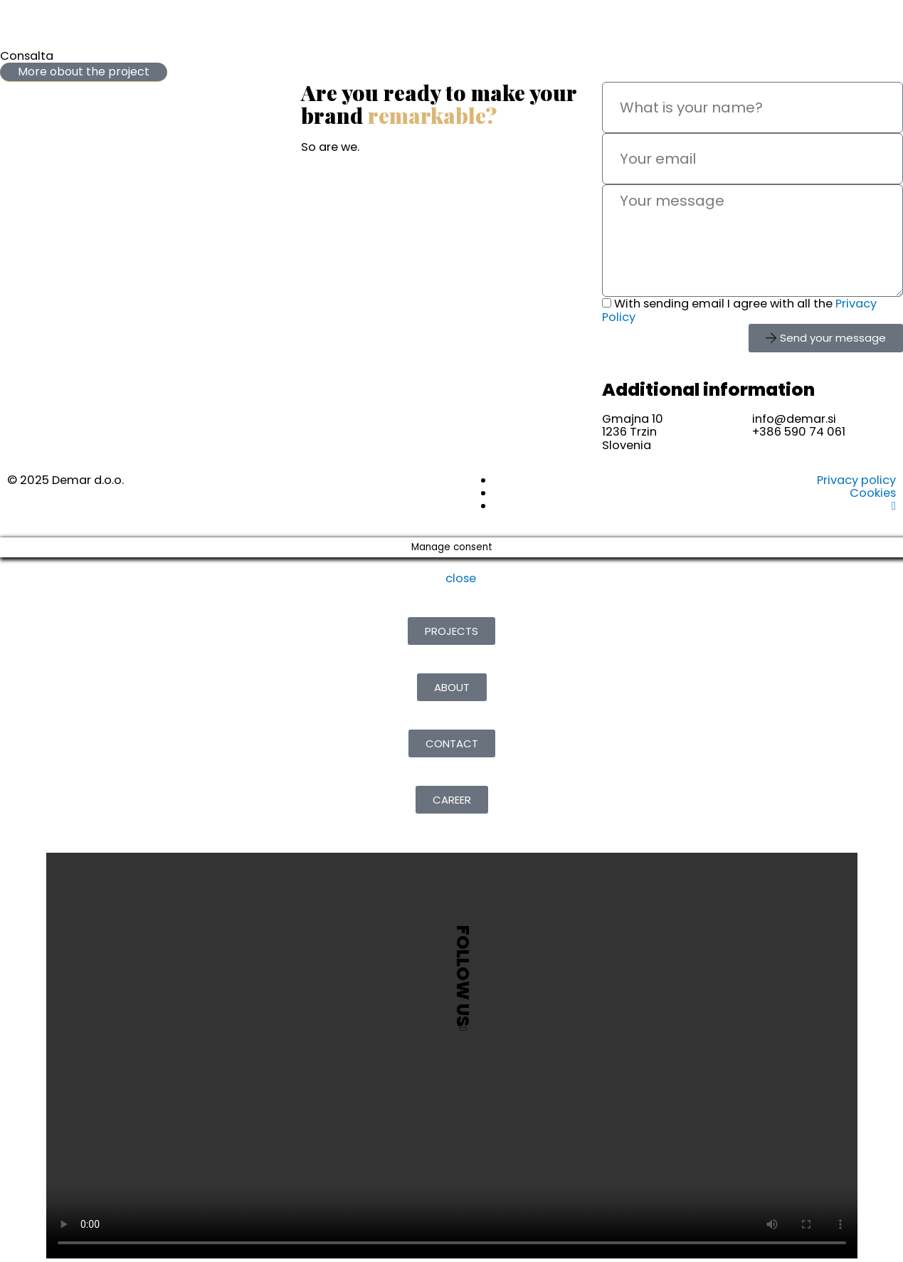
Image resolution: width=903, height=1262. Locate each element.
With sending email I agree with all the (739, 310)
